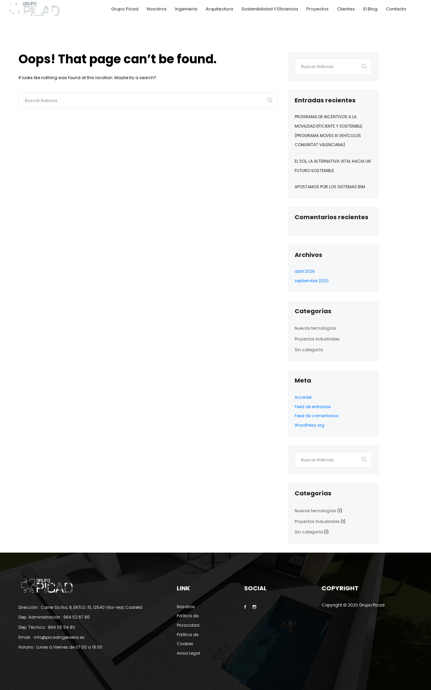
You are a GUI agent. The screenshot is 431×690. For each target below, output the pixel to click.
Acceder (303, 397)
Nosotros (157, 9)
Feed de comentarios (316, 416)
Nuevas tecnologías (315, 328)
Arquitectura (219, 9)
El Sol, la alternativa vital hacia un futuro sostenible (333, 165)
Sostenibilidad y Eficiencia (269, 9)
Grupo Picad (124, 9)
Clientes (346, 9)
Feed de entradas (313, 406)
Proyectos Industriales (317, 339)
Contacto (396, 9)
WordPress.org (309, 425)
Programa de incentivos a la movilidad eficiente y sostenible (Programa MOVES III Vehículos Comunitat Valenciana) (328, 130)
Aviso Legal (188, 653)
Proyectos (317, 9)
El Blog (370, 9)
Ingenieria (186, 9)
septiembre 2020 (312, 281)
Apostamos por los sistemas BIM (330, 187)
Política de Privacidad (188, 620)
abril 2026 (305, 271)
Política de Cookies (187, 639)
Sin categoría (309, 350)
